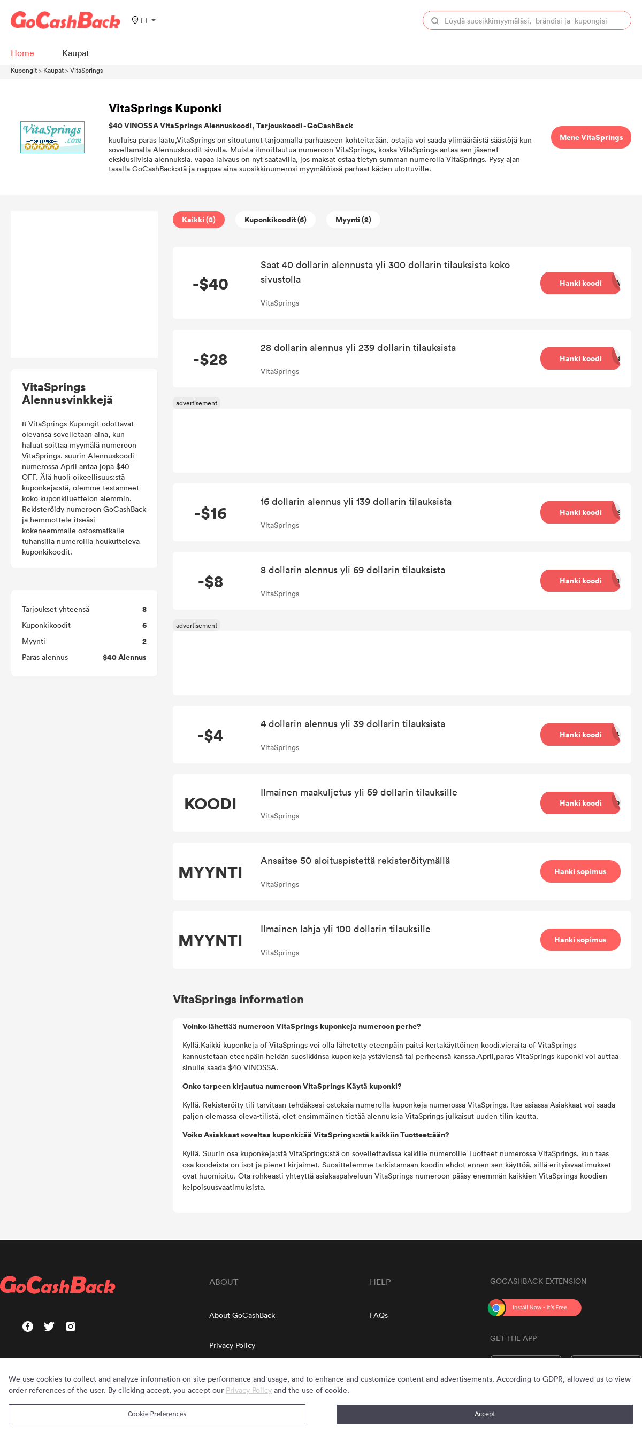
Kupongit (24, 70)
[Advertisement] (84, 285)
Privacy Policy (232, 1345)
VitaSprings (86, 70)
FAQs (379, 1315)
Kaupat (53, 70)
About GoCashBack (242, 1315)
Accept (485, 1413)
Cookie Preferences (157, 1413)
